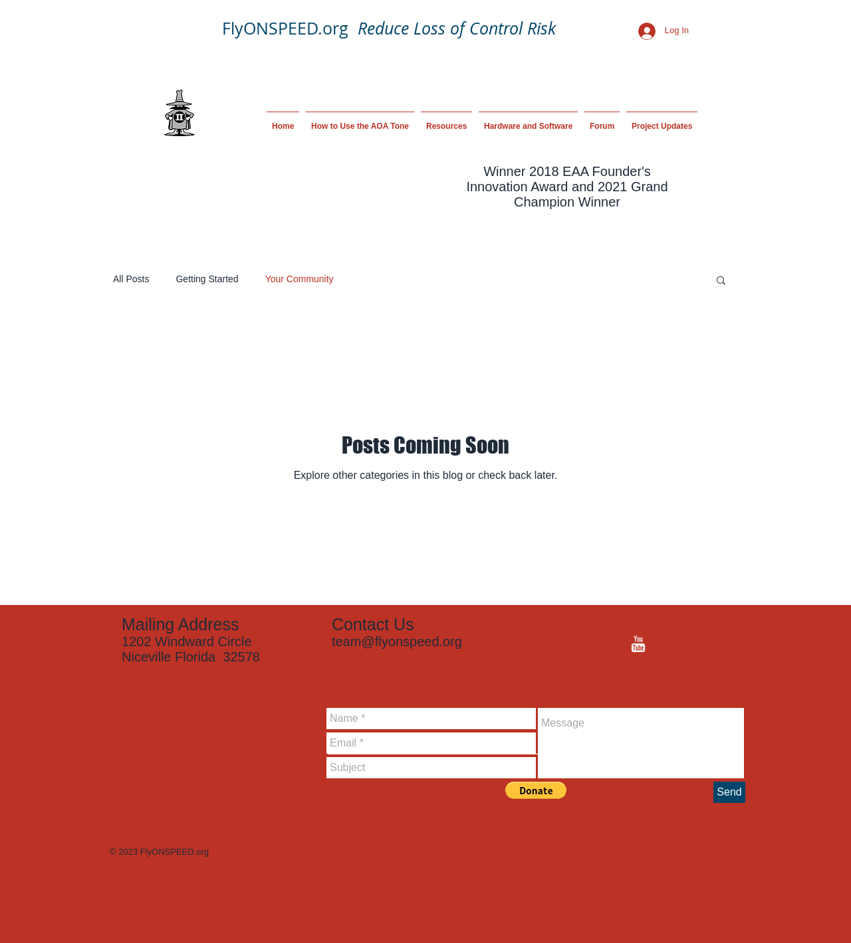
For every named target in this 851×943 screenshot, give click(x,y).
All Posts (131, 279)
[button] (721, 281)
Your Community (299, 279)
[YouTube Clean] (638, 644)
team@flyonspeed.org (397, 641)
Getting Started (207, 279)
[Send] (729, 792)
